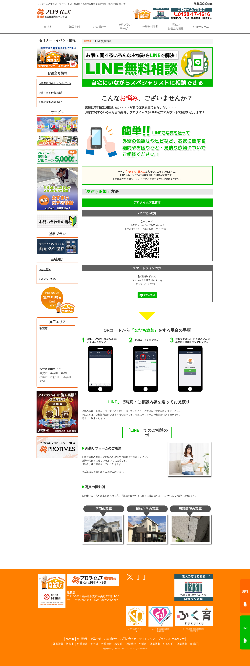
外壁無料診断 (150, 26)
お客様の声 (99, 26)
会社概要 (82, 638)
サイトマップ (147, 638)
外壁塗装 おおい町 (161, 644)
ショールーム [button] (201, 26)
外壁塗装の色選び (51, 102)
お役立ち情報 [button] (176, 26)
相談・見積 (245, 596)
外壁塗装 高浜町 (187, 644)
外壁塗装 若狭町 (111, 644)
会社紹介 (46, 269)
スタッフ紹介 (49, 278)
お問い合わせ (128, 638)
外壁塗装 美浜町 (87, 644)
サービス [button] (125, 26)
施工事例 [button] (74, 26)
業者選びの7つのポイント (56, 83)
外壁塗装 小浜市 (136, 644)
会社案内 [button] (49, 26)
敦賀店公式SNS (203, 3)
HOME (88, 41)
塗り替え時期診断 (51, 92)
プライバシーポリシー (171, 638)
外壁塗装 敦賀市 (63, 644)
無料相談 (245, 632)
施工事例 (95, 638)
